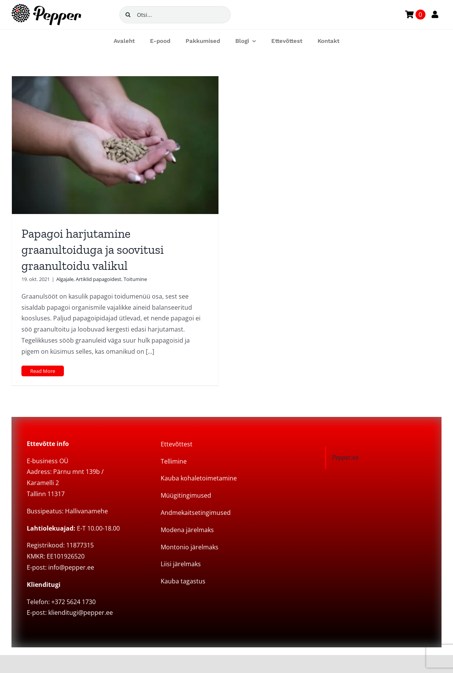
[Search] (128, 14)
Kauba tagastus (183, 581)
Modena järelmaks (187, 530)
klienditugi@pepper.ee (80, 612)
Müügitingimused (186, 495)
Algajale (64, 279)
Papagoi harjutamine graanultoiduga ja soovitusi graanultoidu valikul (92, 249)
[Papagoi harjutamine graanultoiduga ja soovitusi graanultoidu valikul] (115, 145)
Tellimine (174, 461)
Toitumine (135, 279)
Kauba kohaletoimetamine (199, 478)
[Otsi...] (175, 14)
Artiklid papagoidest (98, 279)
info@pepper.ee (71, 567)
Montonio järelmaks (189, 547)
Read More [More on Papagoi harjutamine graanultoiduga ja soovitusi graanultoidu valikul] (42, 371)
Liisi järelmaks (181, 564)
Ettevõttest (176, 444)
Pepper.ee (345, 457)
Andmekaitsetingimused (196, 512)
